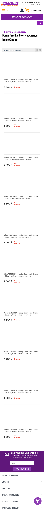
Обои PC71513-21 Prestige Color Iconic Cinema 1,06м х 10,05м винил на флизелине (21, 314)
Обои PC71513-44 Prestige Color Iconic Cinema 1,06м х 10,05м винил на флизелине (21, 430)
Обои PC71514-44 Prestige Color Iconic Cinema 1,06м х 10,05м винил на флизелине (21, 236)
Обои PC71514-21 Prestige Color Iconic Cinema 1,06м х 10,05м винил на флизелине (21, 119)
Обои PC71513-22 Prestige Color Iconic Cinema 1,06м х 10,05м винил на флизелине (21, 353)
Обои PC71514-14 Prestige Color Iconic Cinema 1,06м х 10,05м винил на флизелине (21, 81)
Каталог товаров (22, 17)
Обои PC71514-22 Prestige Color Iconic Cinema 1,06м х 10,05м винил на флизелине (21, 158)
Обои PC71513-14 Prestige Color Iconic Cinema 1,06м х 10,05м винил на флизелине (21, 275)
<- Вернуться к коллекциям (14, 32)
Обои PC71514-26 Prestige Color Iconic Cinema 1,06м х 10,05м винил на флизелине (21, 197)
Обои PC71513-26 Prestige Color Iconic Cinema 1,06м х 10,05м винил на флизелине (21, 392)
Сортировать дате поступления (13, 50)
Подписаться (22, 469)
